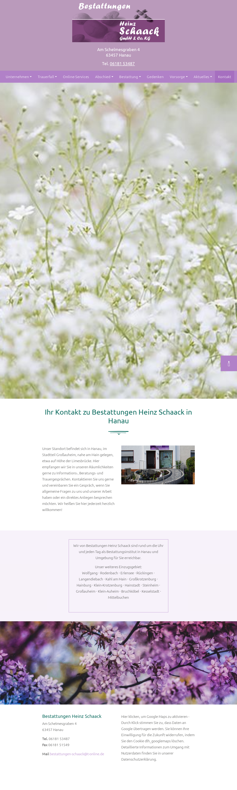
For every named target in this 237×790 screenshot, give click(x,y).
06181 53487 (122, 63)
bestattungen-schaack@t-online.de (77, 754)
